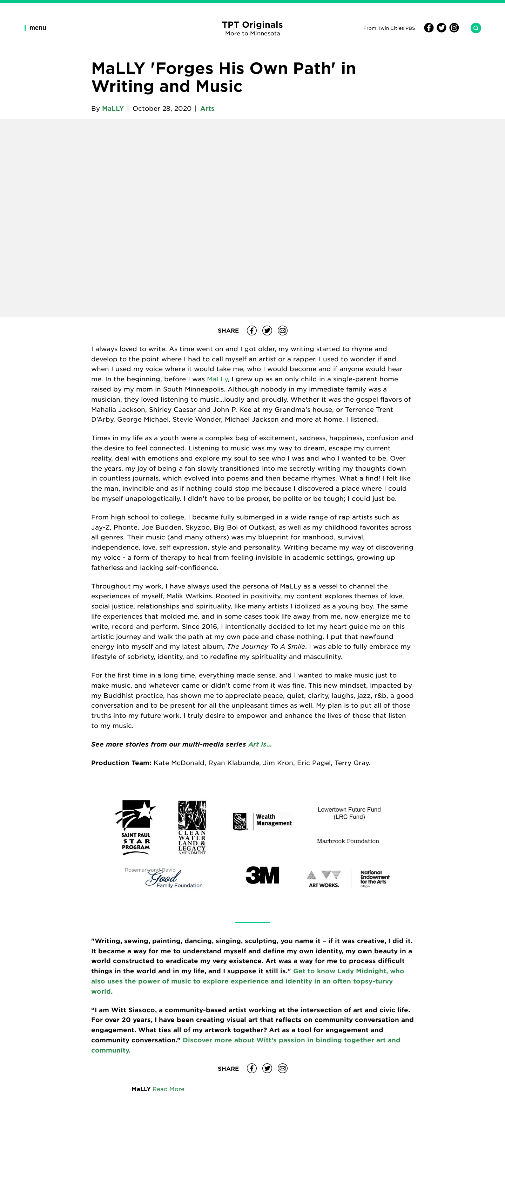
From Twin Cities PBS (389, 28)
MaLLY (113, 108)
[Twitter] (440, 30)
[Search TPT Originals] (473, 28)
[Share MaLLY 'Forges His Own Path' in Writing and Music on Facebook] (252, 330)
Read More (168, 1088)
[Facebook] (429, 30)
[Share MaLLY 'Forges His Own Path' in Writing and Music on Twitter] (267, 330)
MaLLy (217, 379)
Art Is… (260, 744)
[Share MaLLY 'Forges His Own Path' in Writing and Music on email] (283, 330)
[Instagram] (453, 30)
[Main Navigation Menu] (38, 27)
